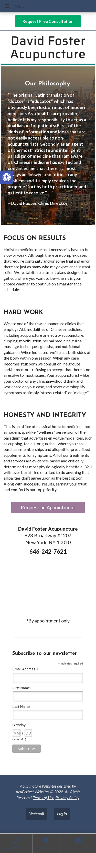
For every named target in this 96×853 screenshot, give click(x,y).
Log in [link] (62, 813)
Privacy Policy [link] (67, 797)
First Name (21, 688)
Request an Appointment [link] (48, 507)
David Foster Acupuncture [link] (48, 47)
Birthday (18, 725)
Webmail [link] (36, 813)
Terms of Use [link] (43, 797)
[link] (6, 177)
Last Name (21, 707)
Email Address (25, 669)
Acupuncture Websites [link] (38, 785)
